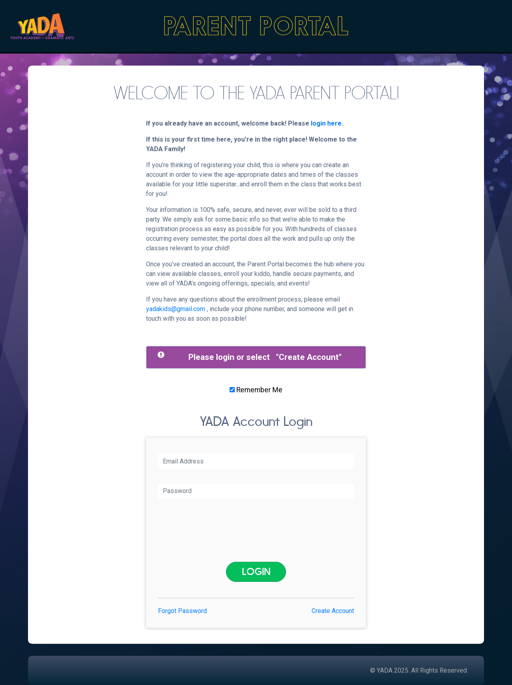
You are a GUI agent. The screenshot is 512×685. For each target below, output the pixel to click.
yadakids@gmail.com (175, 309)
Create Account (309, 357)
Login (256, 571)
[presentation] (258, 530)
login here (326, 123)
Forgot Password (182, 611)
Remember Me (256, 390)
